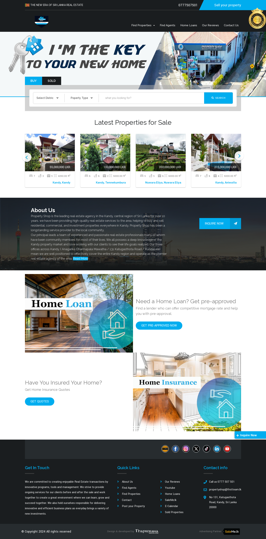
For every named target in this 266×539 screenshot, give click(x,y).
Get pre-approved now (159, 325)
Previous (26, 157)
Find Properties (143, 25)
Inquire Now (223, 223)
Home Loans (188, 25)
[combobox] (47, 98)
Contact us (231, 25)
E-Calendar (171, 506)
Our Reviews (210, 25)
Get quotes (39, 401)
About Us (127, 482)
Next (239, 155)
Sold (52, 81)
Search (219, 98)
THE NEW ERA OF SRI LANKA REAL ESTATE (54, 5)
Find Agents (167, 25)
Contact (127, 500)
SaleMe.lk (170, 500)
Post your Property (133, 506)
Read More (80, 258)
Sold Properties (174, 512)
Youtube (170, 488)
